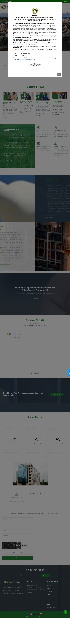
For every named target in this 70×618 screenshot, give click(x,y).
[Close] (60, 4)
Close (58, 74)
